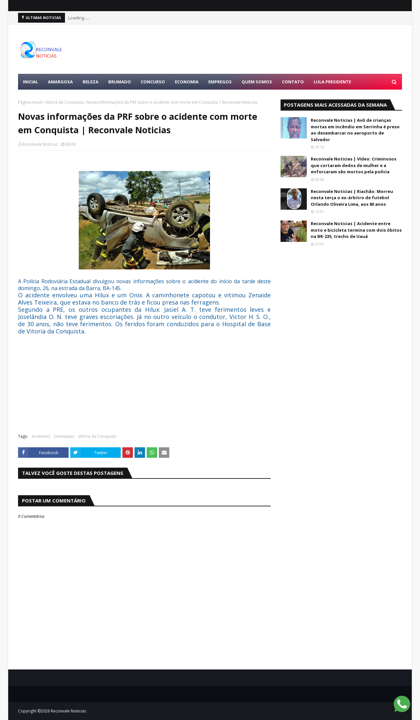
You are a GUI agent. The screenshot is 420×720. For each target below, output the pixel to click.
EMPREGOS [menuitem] (220, 82)
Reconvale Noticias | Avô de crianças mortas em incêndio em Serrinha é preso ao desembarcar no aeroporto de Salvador (355, 129)
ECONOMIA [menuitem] (187, 82)
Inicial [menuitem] (30, 82)
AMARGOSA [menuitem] (60, 82)
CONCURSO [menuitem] (153, 82)
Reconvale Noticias (40, 144)
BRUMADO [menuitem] (119, 82)
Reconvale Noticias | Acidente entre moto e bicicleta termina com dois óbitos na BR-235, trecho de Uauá (356, 230)
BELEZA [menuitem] (90, 82)
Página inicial (30, 102)
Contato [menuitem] (293, 82)
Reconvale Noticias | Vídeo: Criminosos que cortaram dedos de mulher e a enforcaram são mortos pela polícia (353, 165)
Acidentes (41, 436)
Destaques (64, 436)
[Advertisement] (282, 49)
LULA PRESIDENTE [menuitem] (332, 82)
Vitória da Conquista (64, 102)
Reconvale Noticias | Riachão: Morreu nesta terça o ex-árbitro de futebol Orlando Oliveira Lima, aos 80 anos (352, 197)
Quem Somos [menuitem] (257, 82)
